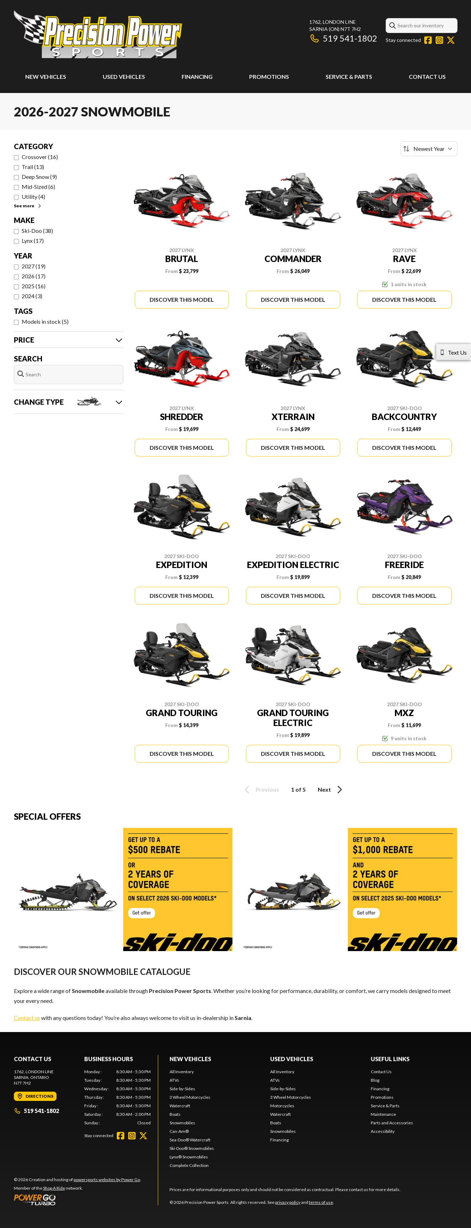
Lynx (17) (33, 240)
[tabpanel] (117, 1097)
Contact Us (427, 76)
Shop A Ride (54, 1188)
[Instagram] (439, 40)
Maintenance (383, 1114)
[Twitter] (450, 40)
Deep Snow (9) (39, 176)
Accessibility (383, 1131)
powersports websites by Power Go (107, 1179)
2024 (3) (32, 296)
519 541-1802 (343, 38)
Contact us (27, 1017)
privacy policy (287, 1202)
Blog (375, 1080)
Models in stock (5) (45, 321)
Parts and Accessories (392, 1122)
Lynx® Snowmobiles (189, 1156)
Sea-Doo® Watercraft (190, 1139)
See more (28, 205)
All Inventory (182, 1071)
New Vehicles (45, 76)
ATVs (174, 1080)
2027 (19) (34, 266)
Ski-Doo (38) (37, 230)
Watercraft (180, 1105)
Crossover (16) (40, 156)
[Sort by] (429, 148)
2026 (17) (34, 276)
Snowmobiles (182, 1122)
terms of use (321, 1202)
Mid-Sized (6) (38, 186)
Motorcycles (282, 1105)
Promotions (269, 76)
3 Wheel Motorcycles (190, 1097)
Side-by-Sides (182, 1088)
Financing (197, 76)
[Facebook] (428, 40)
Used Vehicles (124, 76)
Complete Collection (189, 1165)
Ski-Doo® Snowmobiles (192, 1148)
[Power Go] (77, 1199)
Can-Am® (179, 1131)
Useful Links (390, 1058)
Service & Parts (349, 76)
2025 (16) (34, 286)
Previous (260, 789)
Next (331, 789)
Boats (175, 1114)
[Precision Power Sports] (98, 34)
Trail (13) (33, 166)
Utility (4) (33, 196)
